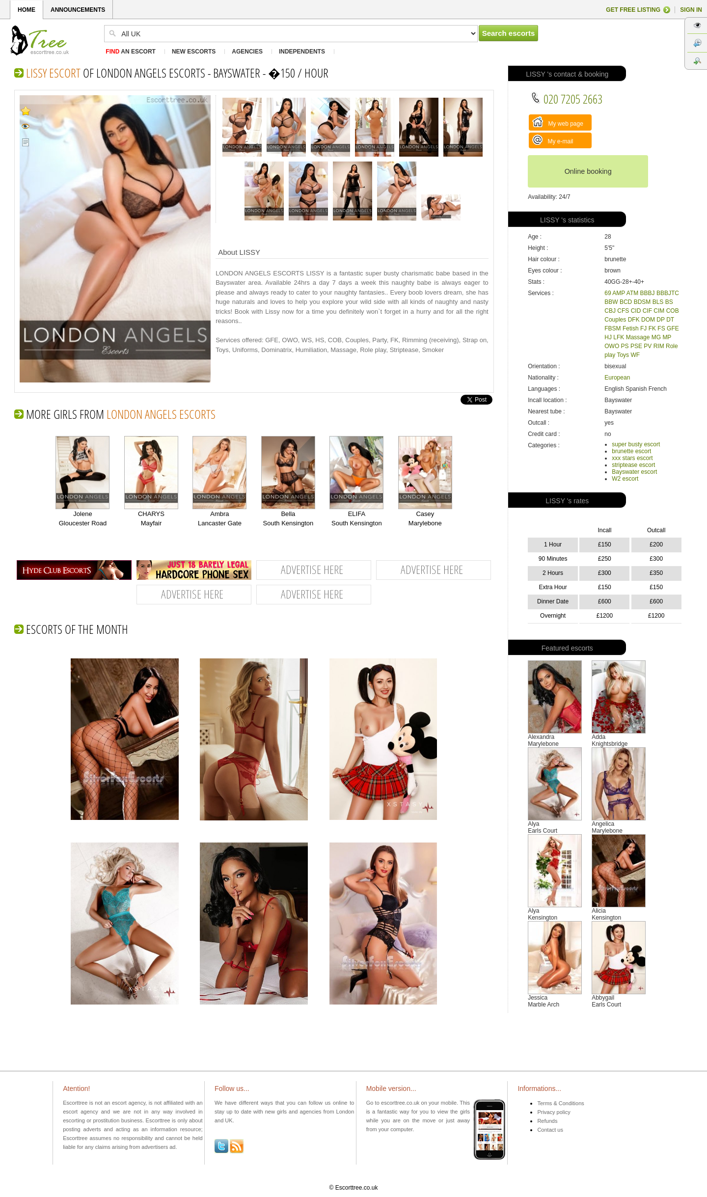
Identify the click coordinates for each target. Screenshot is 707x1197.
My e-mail (552, 140)
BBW (611, 302)
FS (661, 328)
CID (636, 310)
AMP (618, 293)
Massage (638, 337)
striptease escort (633, 465)
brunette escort (631, 451)
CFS (623, 310)
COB (672, 310)
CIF (647, 310)
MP (666, 337)
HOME (26, 9)
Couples (615, 319)
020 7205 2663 (566, 98)
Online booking (588, 171)
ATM (632, 293)
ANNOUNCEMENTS (78, 9)
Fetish (631, 328)
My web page (557, 121)
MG (656, 337)
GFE (673, 328)
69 (607, 293)
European (617, 377)
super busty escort (636, 444)
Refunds (547, 1121)
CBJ (610, 310)
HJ (608, 337)
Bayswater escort (634, 471)
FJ (643, 328)
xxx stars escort (632, 458)
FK (652, 328)
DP (660, 319)
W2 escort (625, 478)
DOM (648, 319)
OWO (611, 346)
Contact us (550, 1130)
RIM (658, 346)
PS (625, 346)
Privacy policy (553, 1112)
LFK (618, 337)
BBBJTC (667, 293)
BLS (658, 302)
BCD (626, 302)
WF (635, 355)
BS (669, 302)
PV (648, 346)
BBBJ (647, 293)
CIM (658, 310)
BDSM (642, 302)
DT (670, 319)
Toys (623, 355)
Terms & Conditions (560, 1103)
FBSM (612, 328)
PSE (636, 346)
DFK (634, 319)
